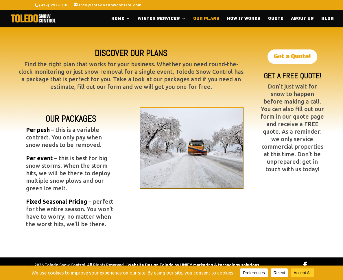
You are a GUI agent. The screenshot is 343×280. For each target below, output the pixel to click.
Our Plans (206, 18)
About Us (302, 18)
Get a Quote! (292, 56)
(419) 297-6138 (54, 5)
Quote (275, 18)
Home (117, 18)
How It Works (244, 18)
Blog (327, 18)
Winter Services (159, 18)
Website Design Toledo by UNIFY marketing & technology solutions (193, 265)
